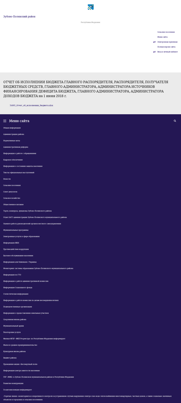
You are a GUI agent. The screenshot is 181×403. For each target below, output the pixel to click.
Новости (7, 179)
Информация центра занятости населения (21, 371)
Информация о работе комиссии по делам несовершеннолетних (31, 300)
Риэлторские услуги (12, 332)
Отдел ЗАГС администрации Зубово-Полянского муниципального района (35, 217)
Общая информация (12, 128)
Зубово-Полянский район (19, 16)
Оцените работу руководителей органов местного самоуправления (32, 224)
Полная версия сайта (166, 47)
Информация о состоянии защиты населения (22, 166)
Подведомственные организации (17, 307)
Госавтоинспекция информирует (17, 390)
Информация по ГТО (12, 275)
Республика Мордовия (90, 22)
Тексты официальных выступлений (18, 173)
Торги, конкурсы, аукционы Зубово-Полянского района (27, 211)
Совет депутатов (10, 192)
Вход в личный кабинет (167, 52)
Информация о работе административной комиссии (25, 281)
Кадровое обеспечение (13, 160)
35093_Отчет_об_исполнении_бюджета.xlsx (31, 105)
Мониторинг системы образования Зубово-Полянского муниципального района (38, 268)
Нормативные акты (11, 141)
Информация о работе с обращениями (19, 153)
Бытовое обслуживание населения (18, 256)
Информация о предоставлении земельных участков (26, 313)
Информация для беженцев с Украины (20, 262)
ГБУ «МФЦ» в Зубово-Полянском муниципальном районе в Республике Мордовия (38, 377)
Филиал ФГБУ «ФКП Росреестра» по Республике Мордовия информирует (34, 339)
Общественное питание (13, 205)
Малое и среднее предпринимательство (20, 345)
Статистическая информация (15, 294)
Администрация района (13, 134)
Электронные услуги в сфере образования (21, 236)
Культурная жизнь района (14, 351)
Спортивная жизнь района (14, 320)
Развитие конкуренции (13, 383)
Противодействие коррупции (16, 249)
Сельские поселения (166, 32)
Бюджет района (9, 358)
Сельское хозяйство (11, 198)
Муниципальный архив (13, 326)
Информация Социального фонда (17, 288)
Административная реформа (15, 147)
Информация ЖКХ (11, 243)
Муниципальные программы (15, 230)
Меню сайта (162, 37)
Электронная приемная (167, 42)
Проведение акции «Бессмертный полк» (20, 364)
